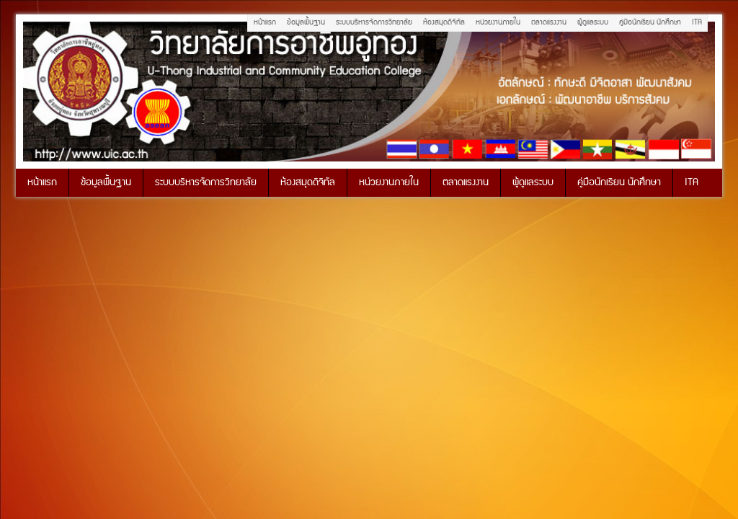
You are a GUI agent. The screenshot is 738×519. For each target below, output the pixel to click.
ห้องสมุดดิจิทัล (444, 22)
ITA (697, 22)
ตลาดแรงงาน (548, 22)
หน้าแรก (265, 22)
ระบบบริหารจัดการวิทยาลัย (374, 22)
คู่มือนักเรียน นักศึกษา (650, 22)
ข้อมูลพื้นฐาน (306, 22)
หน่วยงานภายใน (498, 22)
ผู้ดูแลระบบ (592, 22)
